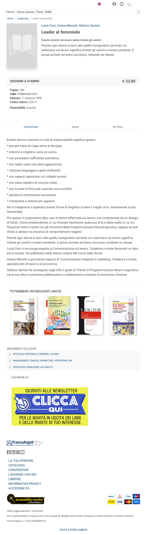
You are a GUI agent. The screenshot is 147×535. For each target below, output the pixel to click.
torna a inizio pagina (73, 529)
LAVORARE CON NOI (22, 474)
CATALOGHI (16, 465)
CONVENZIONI (18, 470)
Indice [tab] (75, 127)
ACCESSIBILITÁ (18, 488)
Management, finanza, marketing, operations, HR (42, 360)
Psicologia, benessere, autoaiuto (33, 367)
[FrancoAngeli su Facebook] (9, 453)
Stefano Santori (89, 25)
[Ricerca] (139, 12)
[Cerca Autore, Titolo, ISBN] (76, 12)
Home (10, 18)
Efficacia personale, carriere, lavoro (36, 354)
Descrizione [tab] (31, 127)
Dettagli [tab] (118, 127)
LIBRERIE (14, 479)
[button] (98, 4)
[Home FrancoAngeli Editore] (20, 4)
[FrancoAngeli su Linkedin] (13, 453)
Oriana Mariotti (67, 25)
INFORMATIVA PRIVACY (24, 484)
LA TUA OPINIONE (20, 461)
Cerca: (10, 12)
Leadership (22, 18)
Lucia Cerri (48, 25)
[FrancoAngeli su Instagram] (18, 453)
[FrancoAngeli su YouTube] (22, 453)
